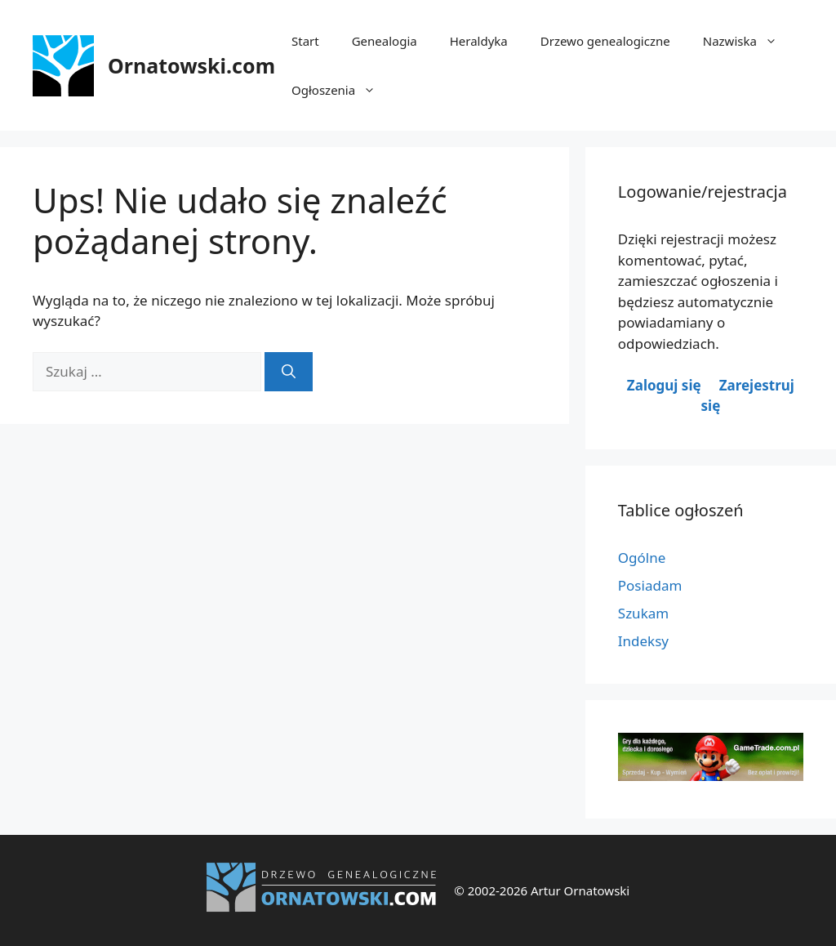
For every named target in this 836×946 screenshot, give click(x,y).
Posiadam (650, 585)
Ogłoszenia (341, 89)
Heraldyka (479, 41)
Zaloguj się (664, 385)
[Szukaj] (289, 371)
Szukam (643, 613)
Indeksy (643, 640)
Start (305, 41)
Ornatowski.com (191, 65)
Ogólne (642, 557)
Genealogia (384, 41)
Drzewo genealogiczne (605, 41)
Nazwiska (748, 40)
